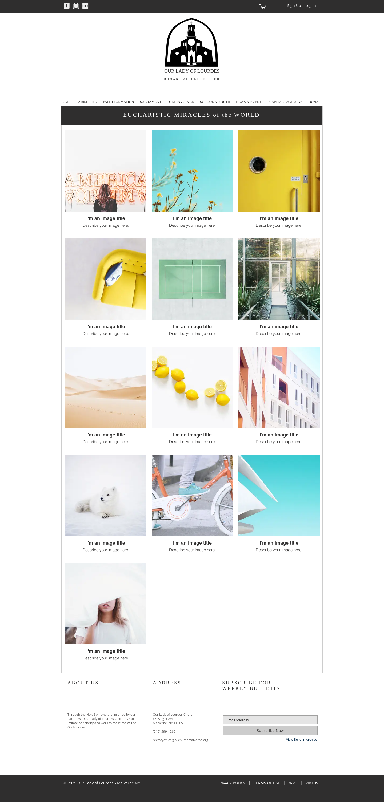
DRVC (292, 782)
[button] (66, 5)
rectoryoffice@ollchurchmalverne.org (180, 740)
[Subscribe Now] (270, 730)
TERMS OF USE (267, 782)
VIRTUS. (313, 782)
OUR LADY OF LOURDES (191, 71)
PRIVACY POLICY (231, 782)
